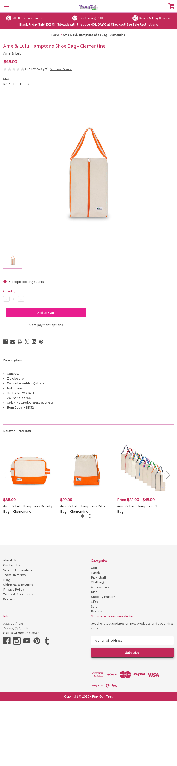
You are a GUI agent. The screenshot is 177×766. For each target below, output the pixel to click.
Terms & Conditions (18, 594)
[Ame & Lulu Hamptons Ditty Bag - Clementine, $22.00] (86, 468)
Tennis (96, 573)
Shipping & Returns (18, 585)
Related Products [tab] (17, 431)
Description (12, 360)
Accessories (100, 587)
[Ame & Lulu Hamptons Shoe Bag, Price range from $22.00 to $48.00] (143, 468)
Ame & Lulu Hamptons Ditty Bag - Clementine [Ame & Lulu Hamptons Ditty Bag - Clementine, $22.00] (83, 509)
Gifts (94, 602)
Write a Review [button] (61, 69)
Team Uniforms (14, 575)
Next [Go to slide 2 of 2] (168, 475)
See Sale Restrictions (142, 24)
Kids (94, 592)
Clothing (97, 582)
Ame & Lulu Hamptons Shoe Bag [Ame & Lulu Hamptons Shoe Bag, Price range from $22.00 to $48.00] (140, 509)
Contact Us (11, 565)
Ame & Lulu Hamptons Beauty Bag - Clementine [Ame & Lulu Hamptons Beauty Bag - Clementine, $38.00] (28, 509)
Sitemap (9, 599)
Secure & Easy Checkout (151, 18)
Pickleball (98, 577)
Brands (96, 611)
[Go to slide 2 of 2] (89, 516)
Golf (94, 568)
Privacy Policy (13, 589)
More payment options (46, 325)
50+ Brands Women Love (25, 18)
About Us (10, 560)
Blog (6, 580)
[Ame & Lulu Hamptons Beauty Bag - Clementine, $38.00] (29, 468)
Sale (94, 606)
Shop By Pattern (103, 597)
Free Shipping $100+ (88, 18)
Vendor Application (17, 570)
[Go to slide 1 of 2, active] (82, 516)
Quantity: (9, 291)
